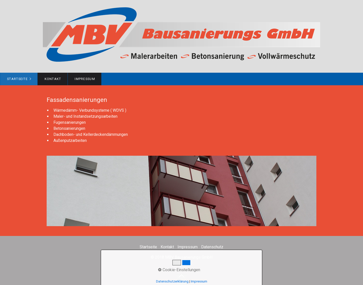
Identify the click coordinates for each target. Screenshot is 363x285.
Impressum (85, 79)
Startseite (17, 79)
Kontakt (53, 79)
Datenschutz (212, 247)
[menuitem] (18, 79)
